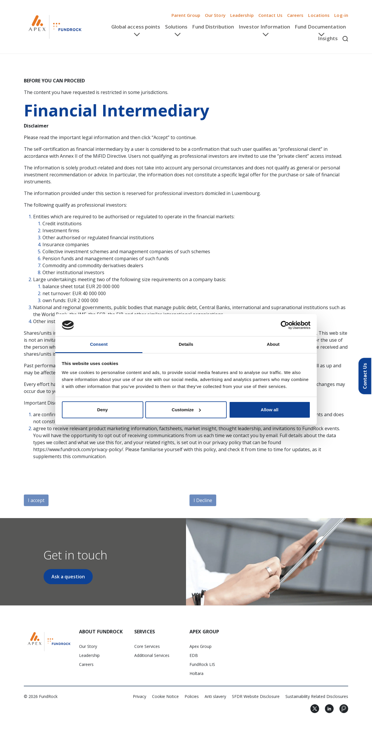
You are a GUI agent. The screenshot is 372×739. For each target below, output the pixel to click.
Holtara (196, 673)
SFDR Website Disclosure (256, 696)
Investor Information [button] (264, 26)
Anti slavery (215, 696)
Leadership (242, 15)
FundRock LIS (202, 664)
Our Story (215, 15)
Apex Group (200, 646)
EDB (193, 655)
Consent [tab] (99, 344)
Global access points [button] (135, 26)
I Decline (203, 513)
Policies (192, 696)
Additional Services (151, 655)
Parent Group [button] (185, 15)
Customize (186, 409)
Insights (328, 38)
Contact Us (270, 15)
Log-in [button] (341, 15)
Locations (319, 15)
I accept (36, 513)
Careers (295, 15)
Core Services (147, 646)
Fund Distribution (213, 26)
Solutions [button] (176, 26)
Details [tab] (186, 344)
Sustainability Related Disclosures (316, 696)
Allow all (269, 409)
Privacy (139, 696)
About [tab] (273, 344)
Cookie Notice (165, 696)
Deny (102, 409)
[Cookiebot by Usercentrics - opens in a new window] (285, 325)
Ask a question (68, 576)
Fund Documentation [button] (320, 26)
